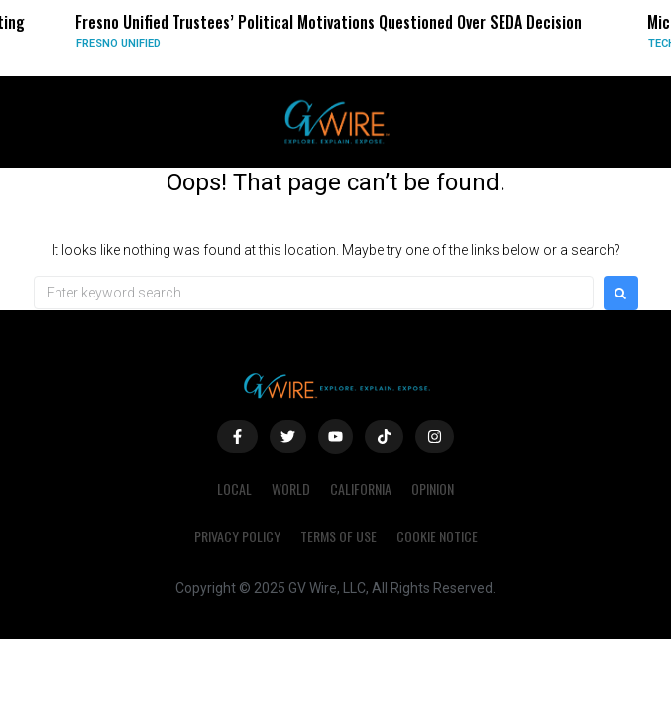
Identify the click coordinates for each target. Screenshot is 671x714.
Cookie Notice (437, 536)
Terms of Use (338, 536)
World (291, 488)
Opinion (432, 488)
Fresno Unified (118, 43)
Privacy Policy (237, 536)
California (360, 488)
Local (234, 488)
